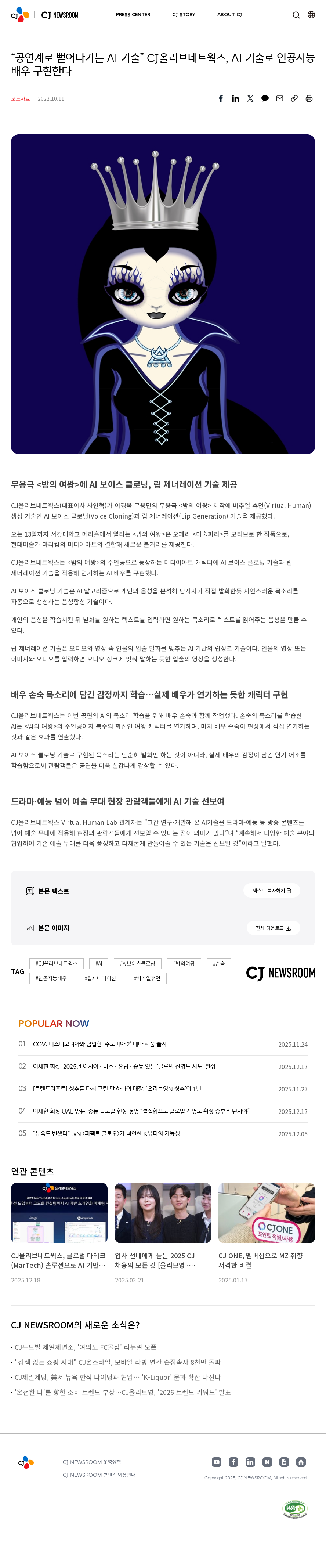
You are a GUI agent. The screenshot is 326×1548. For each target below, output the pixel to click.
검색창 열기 (296, 15)
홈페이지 (301, 1462)
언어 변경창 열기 (311, 14)
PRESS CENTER (133, 15)
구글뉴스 (284, 1462)
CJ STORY (183, 15)
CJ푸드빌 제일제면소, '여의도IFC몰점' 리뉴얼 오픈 (86, 1347)
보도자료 (20, 98)
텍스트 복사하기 (269, 890)
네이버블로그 (267, 1462)
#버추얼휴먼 (147, 978)
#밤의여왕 (184, 963)
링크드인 (250, 1462)
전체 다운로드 (270, 927)
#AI (98, 963)
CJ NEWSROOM (20, 14)
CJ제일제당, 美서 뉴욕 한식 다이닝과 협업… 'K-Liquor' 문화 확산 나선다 (118, 1377)
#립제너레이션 (100, 978)
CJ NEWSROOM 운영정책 (92, 1462)
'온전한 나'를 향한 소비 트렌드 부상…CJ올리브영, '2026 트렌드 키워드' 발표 (123, 1392)
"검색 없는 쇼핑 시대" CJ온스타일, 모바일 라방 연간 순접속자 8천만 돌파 (118, 1362)
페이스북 (233, 1462)
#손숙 (219, 963)
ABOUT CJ (229, 15)
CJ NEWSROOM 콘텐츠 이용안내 (99, 1475)
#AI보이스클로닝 (137, 963)
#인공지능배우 (51, 978)
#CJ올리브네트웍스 (56, 963)
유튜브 (216, 1462)
